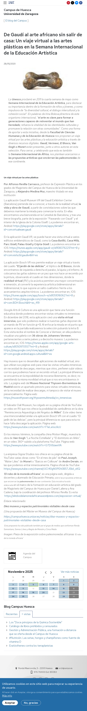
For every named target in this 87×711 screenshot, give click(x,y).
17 (13, 592)
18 (23, 592)
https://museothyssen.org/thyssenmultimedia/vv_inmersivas (38, 397)
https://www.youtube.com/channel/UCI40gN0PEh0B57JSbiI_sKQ (42, 468)
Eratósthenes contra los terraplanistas (31, 645)
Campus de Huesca (17, 10)
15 (64, 588)
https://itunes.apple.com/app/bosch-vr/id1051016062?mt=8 (38, 295)
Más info (7, 697)
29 (64, 596)
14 (53, 588)
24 (13, 596)
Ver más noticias (70, 571)
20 (43, 592)
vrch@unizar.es (65, 668)
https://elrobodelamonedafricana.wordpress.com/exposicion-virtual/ (42, 496)
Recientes (12, 614)
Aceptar (10, 704)
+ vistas (26, 614)
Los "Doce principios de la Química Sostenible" (35, 622)
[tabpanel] (43, 634)
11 (23, 588)
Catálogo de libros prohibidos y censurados (33, 626)
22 (64, 592)
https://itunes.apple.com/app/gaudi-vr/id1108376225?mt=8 (43, 248)
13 (43, 588)
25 (23, 596)
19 (33, 592)
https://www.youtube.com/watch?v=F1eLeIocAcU (32, 427)
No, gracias (31, 704)
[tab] (12, 614)
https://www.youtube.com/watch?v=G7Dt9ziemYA (33, 445)
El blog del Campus (16, 20)
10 (13, 588)
